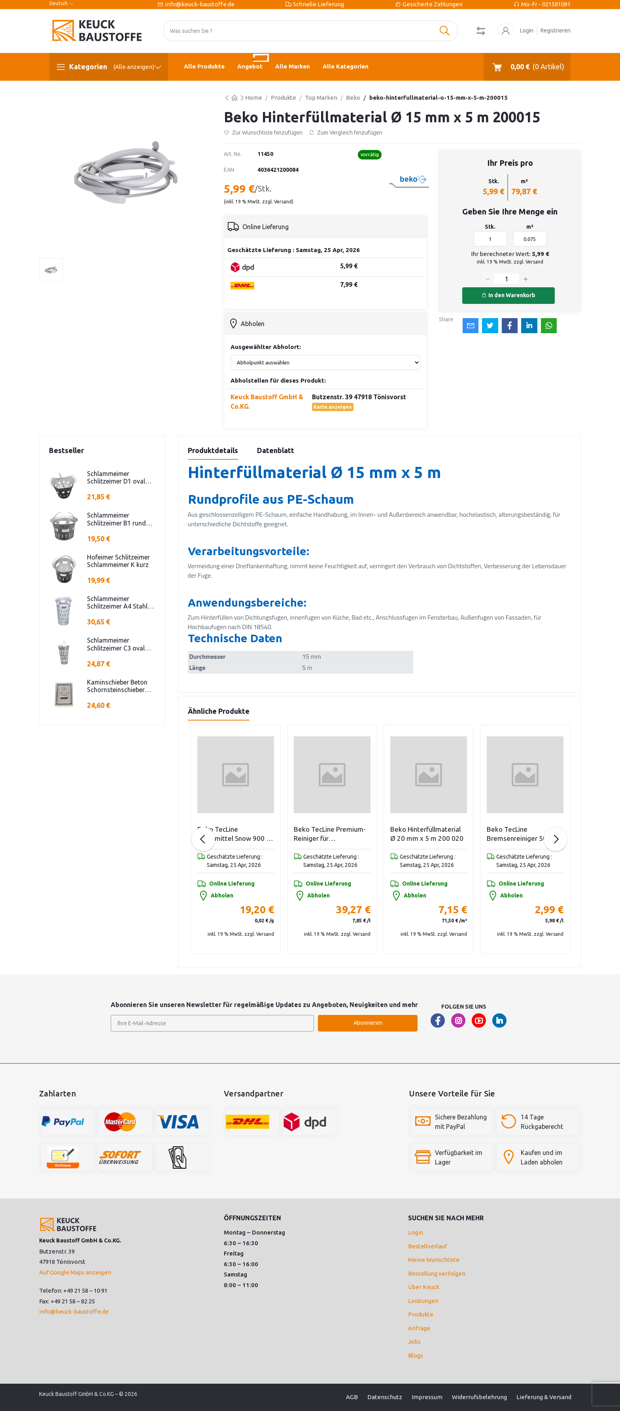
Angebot (253, 61)
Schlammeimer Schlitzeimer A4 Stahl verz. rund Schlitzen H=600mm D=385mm (117, 602)
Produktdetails (213, 450)
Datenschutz (384, 1397)
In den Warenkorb (508, 295)
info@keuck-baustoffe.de (199, 4)
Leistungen (423, 1300)
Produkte (283, 97)
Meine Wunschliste (433, 1259)
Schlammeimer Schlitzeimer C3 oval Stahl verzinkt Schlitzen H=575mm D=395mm (120, 644)
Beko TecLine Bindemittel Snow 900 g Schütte (330, 834)
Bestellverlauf (427, 1246)
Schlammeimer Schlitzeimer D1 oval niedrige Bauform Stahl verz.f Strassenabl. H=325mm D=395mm (120, 477)
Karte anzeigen (333, 407)
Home (253, 97)
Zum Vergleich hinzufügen (345, 132)
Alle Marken (292, 66)
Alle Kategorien (346, 66)
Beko (353, 97)
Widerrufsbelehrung (479, 1397)
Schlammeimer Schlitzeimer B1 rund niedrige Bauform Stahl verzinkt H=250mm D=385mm (120, 519)
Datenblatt (275, 450)
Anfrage (419, 1328)
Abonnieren (367, 1023)
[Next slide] (555, 839)
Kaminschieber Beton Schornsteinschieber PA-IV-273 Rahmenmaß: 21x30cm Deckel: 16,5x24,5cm (121, 686)
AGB (352, 1397)
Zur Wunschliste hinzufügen (263, 132)
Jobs (414, 1341)
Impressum (427, 1397)
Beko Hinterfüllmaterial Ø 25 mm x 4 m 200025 (233, 833)
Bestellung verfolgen (436, 1273)
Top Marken (321, 97)
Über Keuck (423, 1287)
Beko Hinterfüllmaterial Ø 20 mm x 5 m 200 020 (523, 833)
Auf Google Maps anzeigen (75, 1272)
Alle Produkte (204, 66)
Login (526, 30)
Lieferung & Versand (543, 1397)
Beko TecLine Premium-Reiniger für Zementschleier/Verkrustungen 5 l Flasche (428, 834)
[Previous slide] (203, 839)
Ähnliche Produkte (219, 711)
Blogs (415, 1355)
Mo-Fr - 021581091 (546, 4)
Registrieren (556, 30)
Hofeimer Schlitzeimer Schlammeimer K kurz (118, 561)
